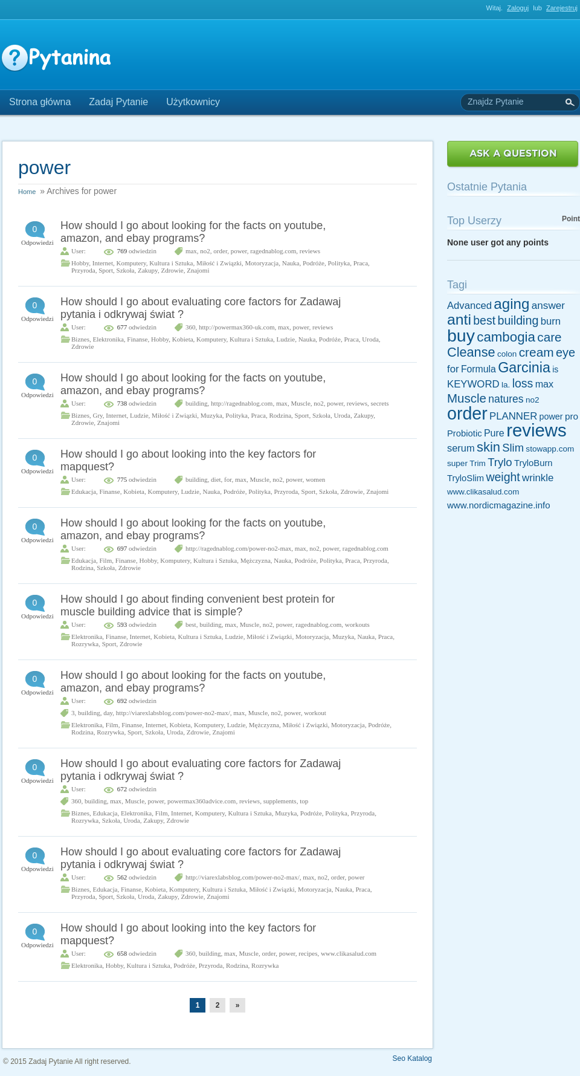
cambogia (506, 337)
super (457, 463)
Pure (494, 432)
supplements (280, 801)
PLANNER (513, 416)
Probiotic (464, 433)
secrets (380, 403)
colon (507, 353)
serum (461, 447)
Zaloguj (518, 7)
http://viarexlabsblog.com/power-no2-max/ (173, 712)
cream (536, 352)
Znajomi (198, 270)
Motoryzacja (262, 263)
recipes (307, 953)
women (315, 479)
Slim (513, 447)
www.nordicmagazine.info (498, 505)
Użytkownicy (193, 102)
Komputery (131, 263)
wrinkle (537, 478)
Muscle (300, 403)
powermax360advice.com (201, 801)
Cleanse (471, 352)
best (190, 624)
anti (459, 319)
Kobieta (182, 339)
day (107, 712)
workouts (357, 624)
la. (505, 384)
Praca (360, 263)
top (304, 801)
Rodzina (280, 415)
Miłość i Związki (219, 263)
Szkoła (126, 270)
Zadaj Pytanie (118, 102)
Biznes (80, 339)
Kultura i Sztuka (171, 263)
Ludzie (286, 339)
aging (511, 304)
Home (27, 191)
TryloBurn (533, 463)
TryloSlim (465, 478)
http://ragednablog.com (241, 403)
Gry (97, 415)
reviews (310, 250)
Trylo (500, 462)
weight (503, 477)
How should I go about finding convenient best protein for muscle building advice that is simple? (197, 605)
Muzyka (211, 415)
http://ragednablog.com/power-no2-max (238, 548)
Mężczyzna (255, 560)
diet (216, 479)
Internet (102, 263)
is (555, 369)
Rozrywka (84, 643)
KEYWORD (473, 384)
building (196, 403)
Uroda (370, 339)
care (549, 337)
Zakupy (148, 270)
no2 (205, 250)
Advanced (469, 305)
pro (571, 416)
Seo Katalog (412, 1058)
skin (488, 447)
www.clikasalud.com (348, 953)
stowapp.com (550, 448)
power (239, 250)
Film (105, 560)
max (191, 250)
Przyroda (83, 270)
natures (505, 399)
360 (190, 327)
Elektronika (107, 339)
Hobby (80, 263)
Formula (478, 369)
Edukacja (83, 491)
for (227, 479)
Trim (477, 463)
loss (522, 383)
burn (551, 321)
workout (315, 712)
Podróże (313, 263)
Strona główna (40, 102)
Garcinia (524, 367)
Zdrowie (172, 270)
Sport (105, 270)
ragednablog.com (273, 250)
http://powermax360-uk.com (237, 327)
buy (461, 335)
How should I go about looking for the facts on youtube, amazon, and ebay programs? (193, 231)
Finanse (137, 339)
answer (548, 305)
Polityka (338, 263)
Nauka (291, 263)
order (220, 250)
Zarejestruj (562, 7)
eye (565, 352)
